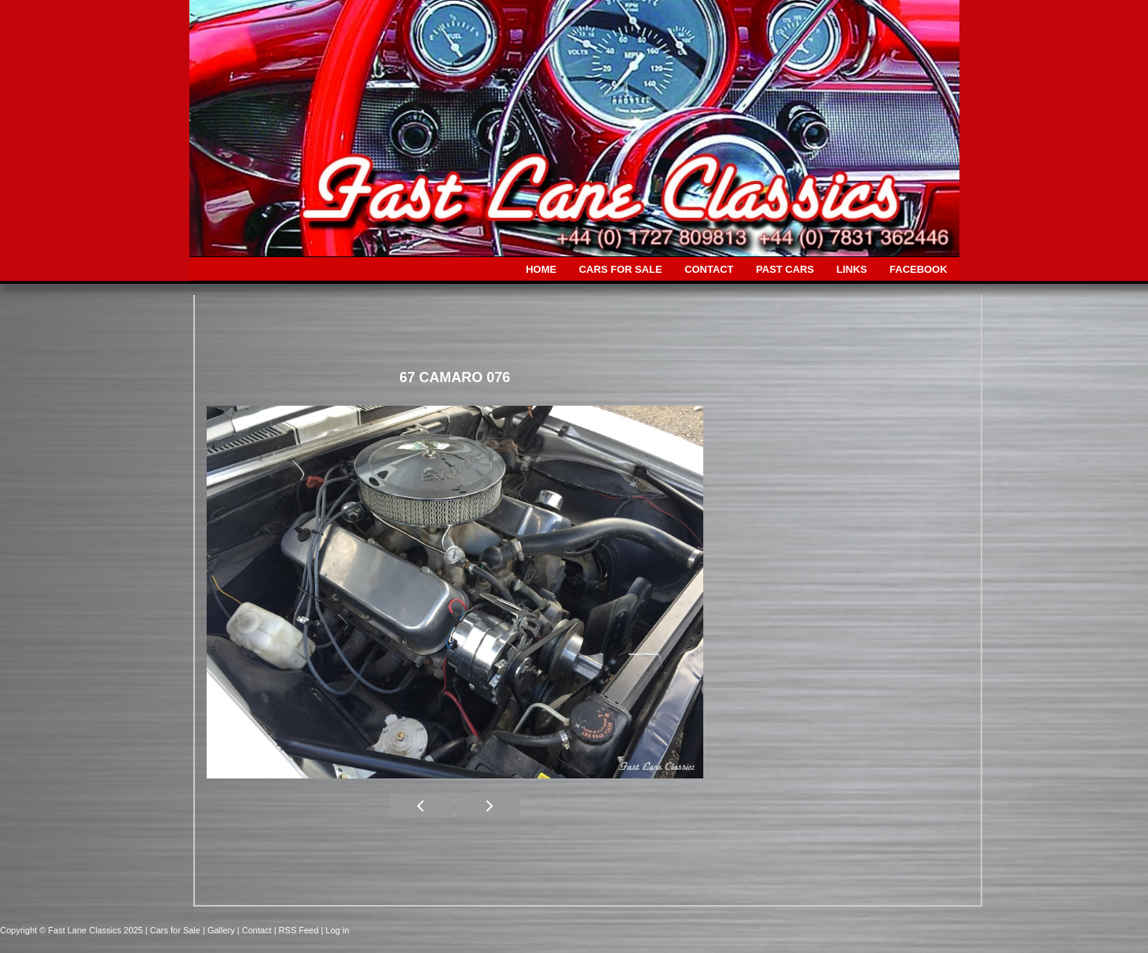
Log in (337, 930)
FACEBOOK (918, 269)
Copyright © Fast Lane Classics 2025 (72, 930)
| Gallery (220, 930)
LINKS (852, 269)
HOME (541, 269)
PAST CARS (785, 269)
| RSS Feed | (300, 930)
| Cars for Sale (174, 930)
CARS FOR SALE (620, 269)
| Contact (255, 930)
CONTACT (708, 269)
